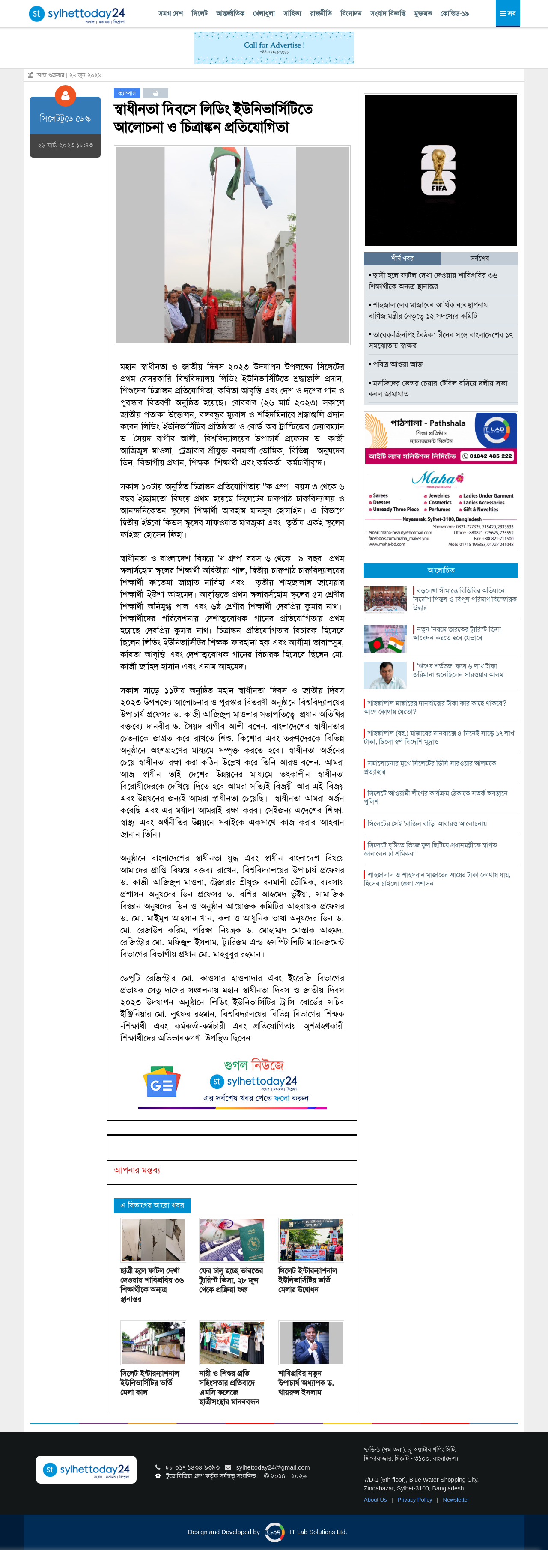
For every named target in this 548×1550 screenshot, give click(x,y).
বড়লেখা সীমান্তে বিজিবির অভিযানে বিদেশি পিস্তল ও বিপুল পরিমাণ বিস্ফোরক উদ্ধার (465, 599)
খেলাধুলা (264, 13)
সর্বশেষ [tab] (480, 258)
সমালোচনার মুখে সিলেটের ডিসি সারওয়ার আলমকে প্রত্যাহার (430, 767)
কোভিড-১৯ (455, 13)
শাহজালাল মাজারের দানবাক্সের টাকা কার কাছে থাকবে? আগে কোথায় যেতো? (435, 707)
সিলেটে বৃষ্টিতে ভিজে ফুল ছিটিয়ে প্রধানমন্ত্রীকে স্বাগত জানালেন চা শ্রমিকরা (430, 849)
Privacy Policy (416, 1499)
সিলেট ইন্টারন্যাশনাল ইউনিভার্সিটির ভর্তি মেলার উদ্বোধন (307, 1280)
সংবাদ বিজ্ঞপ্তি (387, 13)
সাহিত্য (292, 13)
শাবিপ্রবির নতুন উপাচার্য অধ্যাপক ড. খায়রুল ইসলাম (306, 1383)
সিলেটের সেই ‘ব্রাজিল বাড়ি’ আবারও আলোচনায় (427, 823)
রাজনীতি (321, 13)
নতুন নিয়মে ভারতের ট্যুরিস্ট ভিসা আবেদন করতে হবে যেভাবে (457, 633)
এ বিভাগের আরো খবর (152, 1205)
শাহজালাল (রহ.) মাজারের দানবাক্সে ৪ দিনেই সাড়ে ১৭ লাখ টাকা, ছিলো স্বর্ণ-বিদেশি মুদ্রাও (439, 737)
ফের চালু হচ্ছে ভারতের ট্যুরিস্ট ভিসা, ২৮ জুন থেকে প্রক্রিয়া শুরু (231, 1280)
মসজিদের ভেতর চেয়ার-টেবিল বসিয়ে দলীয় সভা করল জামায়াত (438, 388)
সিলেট (199, 13)
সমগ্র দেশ (170, 13)
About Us (376, 1499)
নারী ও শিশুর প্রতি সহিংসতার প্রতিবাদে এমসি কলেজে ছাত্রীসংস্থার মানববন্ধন (229, 1387)
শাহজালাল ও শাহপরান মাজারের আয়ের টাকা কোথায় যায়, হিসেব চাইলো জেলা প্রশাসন (437, 879)
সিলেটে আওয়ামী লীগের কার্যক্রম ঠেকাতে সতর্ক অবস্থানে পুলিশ (436, 797)
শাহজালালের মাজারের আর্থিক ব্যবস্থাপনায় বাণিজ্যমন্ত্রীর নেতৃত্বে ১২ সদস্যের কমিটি (428, 310)
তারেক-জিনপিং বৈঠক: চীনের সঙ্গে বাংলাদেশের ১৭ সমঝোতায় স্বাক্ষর (441, 340)
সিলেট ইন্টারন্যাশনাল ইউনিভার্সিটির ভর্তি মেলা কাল (149, 1383)
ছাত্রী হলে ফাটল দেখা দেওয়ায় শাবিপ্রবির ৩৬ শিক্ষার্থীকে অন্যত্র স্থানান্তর (152, 1285)
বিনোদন (351, 13)
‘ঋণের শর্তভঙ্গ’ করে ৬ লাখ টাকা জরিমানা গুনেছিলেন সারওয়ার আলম (458, 670)
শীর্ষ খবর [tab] (402, 258)
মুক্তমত (423, 13)
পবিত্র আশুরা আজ (396, 364)
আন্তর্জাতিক (230, 13)
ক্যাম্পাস (127, 93)
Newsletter (456, 1499)
